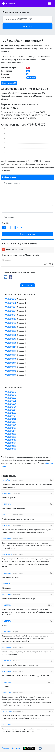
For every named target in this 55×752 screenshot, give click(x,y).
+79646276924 (10, 407)
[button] (27, 26)
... (24, 249)
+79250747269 (7, 621)
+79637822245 (7, 525)
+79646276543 (10, 339)
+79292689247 (7, 539)
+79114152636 (7, 584)
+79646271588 (10, 413)
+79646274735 (10, 449)
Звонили (8, 3)
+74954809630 (7, 711)
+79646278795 (10, 323)
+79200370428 (7, 725)
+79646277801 (10, 401)
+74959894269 (7, 480)
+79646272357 (10, 355)
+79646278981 (10, 335)
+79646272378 (10, 299)
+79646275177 (10, 431)
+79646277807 (10, 307)
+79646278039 (10, 371)
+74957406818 (7, 661)
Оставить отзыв (9, 83)
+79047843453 (7, 493)
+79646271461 (10, 419)
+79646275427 (10, 363)
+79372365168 (7, 515)
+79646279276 (10, 359)
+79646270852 (10, 331)
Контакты (16, 748)
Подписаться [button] (27, 285)
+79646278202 (10, 398)
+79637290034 (7, 671)
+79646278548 (10, 375)
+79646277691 (10, 303)
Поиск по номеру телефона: (16, 12)
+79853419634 (7, 504)
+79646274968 (10, 319)
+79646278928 (10, 351)
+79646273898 (10, 437)
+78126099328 (7, 594)
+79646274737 (10, 443)
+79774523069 (7, 648)
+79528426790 (7, 555)
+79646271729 (10, 428)
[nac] (49, 3)
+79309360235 (7, 693)
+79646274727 (10, 315)
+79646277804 (10, 425)
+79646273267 (10, 410)
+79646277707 (10, 416)
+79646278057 (10, 311)
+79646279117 (10, 347)
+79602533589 (7, 573)
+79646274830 (10, 434)
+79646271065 (10, 327)
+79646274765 (10, 440)
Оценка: (5, 223)
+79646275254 (10, 404)
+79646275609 (10, 422)
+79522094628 (7, 605)
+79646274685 (10, 446)
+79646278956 (10, 343)
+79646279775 (10, 367)
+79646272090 (10, 392)
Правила (5, 748)
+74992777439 (7, 632)
